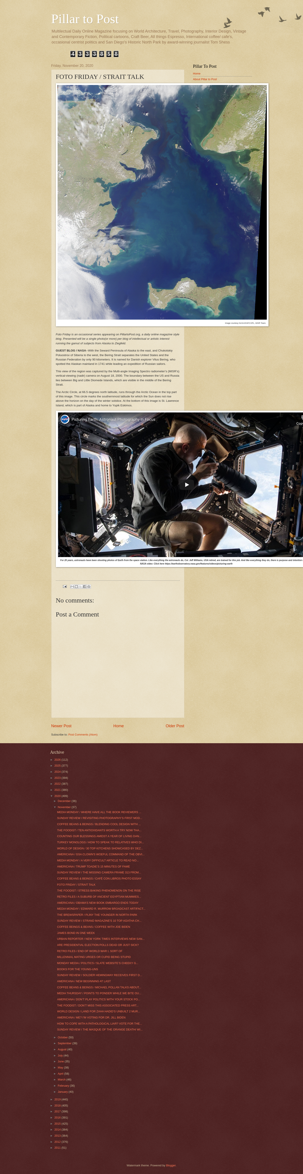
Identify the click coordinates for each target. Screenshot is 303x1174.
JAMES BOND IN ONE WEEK (76, 933)
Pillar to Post (85, 19)
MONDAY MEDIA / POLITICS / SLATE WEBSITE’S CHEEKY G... (98, 963)
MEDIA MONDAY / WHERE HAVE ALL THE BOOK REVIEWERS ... (99, 812)
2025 (57, 765)
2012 (57, 1141)
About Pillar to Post (205, 79)
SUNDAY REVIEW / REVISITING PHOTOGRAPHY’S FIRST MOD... (99, 818)
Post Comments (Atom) (83, 734)
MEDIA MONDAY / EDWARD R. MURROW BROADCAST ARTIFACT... (101, 908)
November (65, 807)
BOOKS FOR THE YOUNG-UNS (77, 969)
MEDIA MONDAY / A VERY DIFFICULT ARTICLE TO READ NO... (98, 860)
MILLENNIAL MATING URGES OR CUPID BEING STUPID (94, 957)
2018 (57, 1105)
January (63, 1091)
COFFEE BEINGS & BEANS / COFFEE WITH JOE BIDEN (93, 926)
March (62, 1079)
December (65, 801)
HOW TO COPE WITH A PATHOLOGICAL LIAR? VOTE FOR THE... (99, 1023)
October (63, 1037)
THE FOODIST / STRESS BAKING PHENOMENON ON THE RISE (99, 890)
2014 (57, 1129)
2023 (57, 777)
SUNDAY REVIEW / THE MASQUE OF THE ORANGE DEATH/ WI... (100, 1029)
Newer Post (61, 726)
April (61, 1073)
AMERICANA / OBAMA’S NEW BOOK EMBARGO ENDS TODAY (98, 902)
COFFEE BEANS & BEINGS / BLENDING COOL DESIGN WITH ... (99, 824)
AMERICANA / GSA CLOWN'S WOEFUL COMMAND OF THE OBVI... (101, 854)
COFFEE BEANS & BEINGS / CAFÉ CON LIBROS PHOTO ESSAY (99, 878)
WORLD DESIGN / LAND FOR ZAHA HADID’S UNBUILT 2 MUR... (98, 1011)
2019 (57, 1099)
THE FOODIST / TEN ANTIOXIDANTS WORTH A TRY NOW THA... (99, 830)
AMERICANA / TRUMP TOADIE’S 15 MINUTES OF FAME (93, 866)
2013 (57, 1135)
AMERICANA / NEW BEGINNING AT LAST (84, 981)
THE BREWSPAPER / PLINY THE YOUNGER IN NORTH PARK (97, 914)
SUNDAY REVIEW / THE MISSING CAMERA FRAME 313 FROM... (99, 872)
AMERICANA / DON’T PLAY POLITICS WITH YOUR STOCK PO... (98, 999)
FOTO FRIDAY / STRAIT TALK (76, 884)
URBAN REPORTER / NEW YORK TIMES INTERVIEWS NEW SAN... (101, 938)
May (61, 1067)
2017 (57, 1111)
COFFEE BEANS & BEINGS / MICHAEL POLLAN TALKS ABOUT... (99, 987)
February (64, 1085)
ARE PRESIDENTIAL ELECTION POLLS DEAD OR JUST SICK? (98, 945)
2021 (57, 789)
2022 (57, 783)
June (61, 1061)
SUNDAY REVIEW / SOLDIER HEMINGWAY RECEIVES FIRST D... (99, 975)
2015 (57, 1123)
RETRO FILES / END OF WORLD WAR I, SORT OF (90, 951)
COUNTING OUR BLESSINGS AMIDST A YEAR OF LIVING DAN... (99, 836)
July (60, 1055)
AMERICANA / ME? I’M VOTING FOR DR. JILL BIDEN (91, 1017)
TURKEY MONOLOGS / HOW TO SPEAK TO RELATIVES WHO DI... (100, 842)
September (65, 1043)
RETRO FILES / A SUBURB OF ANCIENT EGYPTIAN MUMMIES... (99, 896)
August (62, 1049)
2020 (57, 796)
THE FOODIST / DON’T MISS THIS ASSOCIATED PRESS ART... (98, 1005)
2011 (57, 1147)
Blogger (171, 1165)
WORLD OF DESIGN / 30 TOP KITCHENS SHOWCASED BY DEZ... (100, 848)
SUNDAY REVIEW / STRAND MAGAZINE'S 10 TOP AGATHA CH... (99, 920)
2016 (57, 1117)
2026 (57, 759)
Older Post (175, 726)
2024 (57, 771)
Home (118, 726)
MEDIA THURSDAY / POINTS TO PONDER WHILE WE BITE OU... (99, 993)
